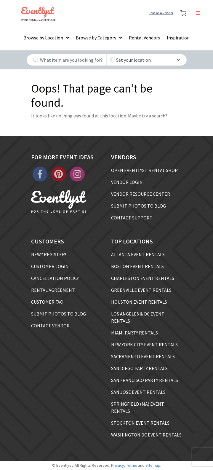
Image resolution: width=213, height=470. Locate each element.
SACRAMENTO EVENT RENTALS (143, 356)
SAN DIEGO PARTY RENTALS (139, 368)
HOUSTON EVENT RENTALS (139, 302)
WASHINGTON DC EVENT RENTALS (146, 435)
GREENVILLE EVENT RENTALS (141, 290)
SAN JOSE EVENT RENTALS (138, 392)
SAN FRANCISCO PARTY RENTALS (144, 380)
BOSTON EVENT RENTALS (137, 266)
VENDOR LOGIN (127, 182)
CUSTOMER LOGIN (50, 266)
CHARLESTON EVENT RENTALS (142, 278)
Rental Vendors (144, 38)
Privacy (117, 465)
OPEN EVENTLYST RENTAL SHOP (144, 170)
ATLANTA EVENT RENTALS (138, 254)
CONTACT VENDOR (50, 326)
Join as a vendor (161, 13)
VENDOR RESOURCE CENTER (140, 194)
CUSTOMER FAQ (47, 302)
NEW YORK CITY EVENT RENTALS (144, 345)
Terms (131, 465)
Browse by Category (96, 38)
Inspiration (178, 38)
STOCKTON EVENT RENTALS (140, 423)
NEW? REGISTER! (48, 254)
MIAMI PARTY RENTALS (134, 333)
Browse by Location (43, 38)
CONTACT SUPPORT (132, 218)
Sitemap (152, 465)
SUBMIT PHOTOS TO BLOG (138, 206)
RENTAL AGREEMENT (53, 290)
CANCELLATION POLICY (55, 278)
